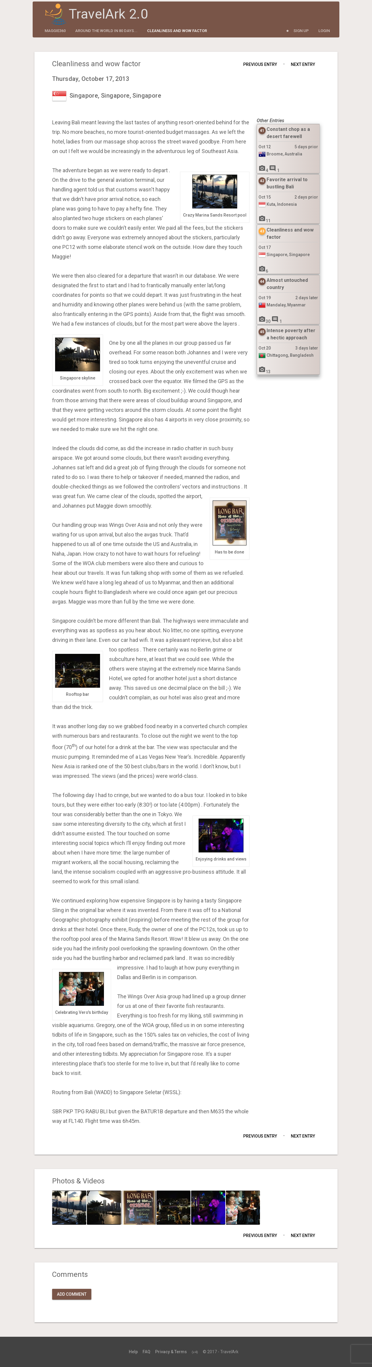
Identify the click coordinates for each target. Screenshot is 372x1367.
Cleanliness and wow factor (177, 30)
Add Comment (72, 1294)
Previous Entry (260, 64)
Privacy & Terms (171, 1351)
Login (324, 30)
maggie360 (55, 30)
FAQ (146, 1351)
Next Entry (303, 64)
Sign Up (301, 30)
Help (133, 1351)
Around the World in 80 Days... (106, 30)
